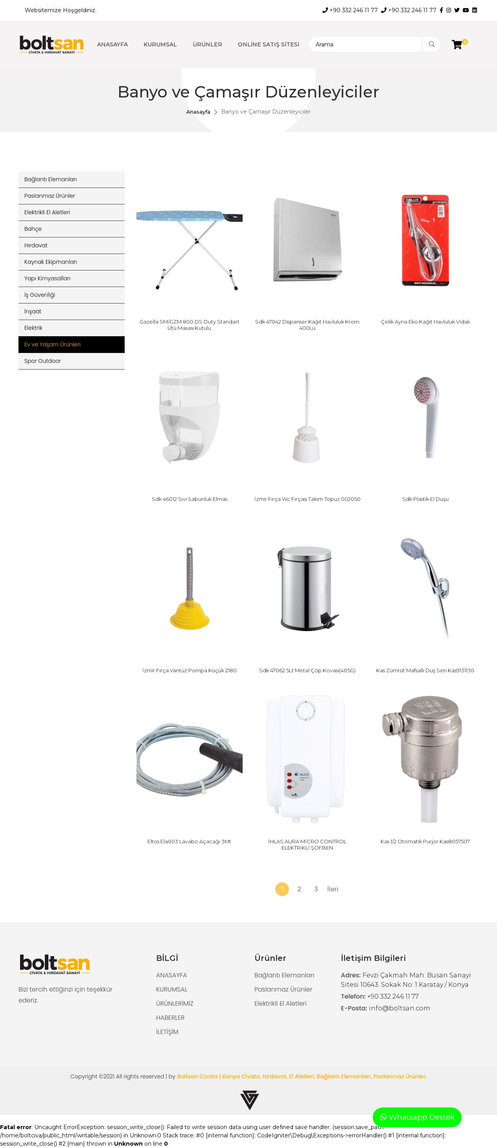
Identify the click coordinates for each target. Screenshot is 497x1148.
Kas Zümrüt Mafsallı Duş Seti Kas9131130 (425, 670)
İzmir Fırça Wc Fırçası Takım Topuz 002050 (307, 499)
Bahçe (33, 229)
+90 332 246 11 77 (350, 10)
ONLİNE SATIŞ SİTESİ (268, 44)
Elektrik (33, 328)
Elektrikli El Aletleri (47, 212)
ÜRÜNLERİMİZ (174, 1003)
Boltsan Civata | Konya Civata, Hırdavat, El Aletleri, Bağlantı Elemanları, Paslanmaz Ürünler (301, 1076)
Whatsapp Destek (417, 1117)
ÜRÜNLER (207, 44)
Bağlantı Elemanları (50, 179)
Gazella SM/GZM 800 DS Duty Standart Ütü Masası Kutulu (189, 324)
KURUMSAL (160, 44)
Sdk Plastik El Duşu (425, 499)
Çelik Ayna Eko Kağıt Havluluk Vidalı (425, 321)
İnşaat (32, 311)
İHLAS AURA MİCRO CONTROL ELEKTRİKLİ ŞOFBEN (307, 844)
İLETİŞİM (167, 1031)
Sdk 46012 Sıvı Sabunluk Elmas (189, 499)
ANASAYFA (112, 44)
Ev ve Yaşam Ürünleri (52, 344)
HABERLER (170, 1017)
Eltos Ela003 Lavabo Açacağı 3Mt (189, 841)
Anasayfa (198, 112)
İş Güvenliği (39, 295)
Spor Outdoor (42, 361)
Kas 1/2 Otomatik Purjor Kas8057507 (425, 841)
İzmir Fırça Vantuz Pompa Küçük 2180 (189, 670)
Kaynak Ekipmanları (50, 262)
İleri (333, 914)
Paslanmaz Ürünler (49, 196)
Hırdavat (36, 245)
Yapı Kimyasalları (47, 278)
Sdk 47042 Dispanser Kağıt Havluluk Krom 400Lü (307, 324)
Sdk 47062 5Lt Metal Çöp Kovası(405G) (307, 670)
